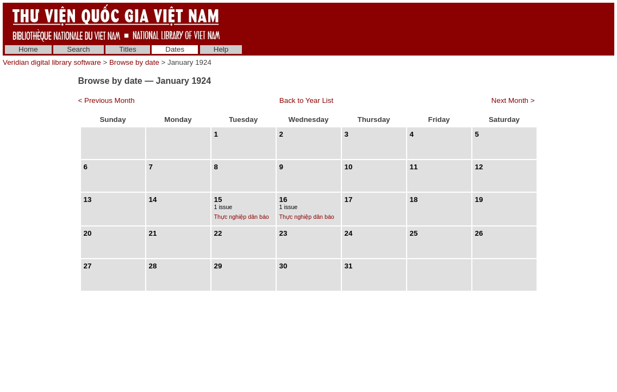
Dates (174, 49)
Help (221, 49)
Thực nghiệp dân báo (241, 216)
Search (78, 49)
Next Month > (513, 100)
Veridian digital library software (52, 62)
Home (28, 49)
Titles (127, 49)
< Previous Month (106, 100)
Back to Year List (306, 100)
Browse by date (134, 62)
